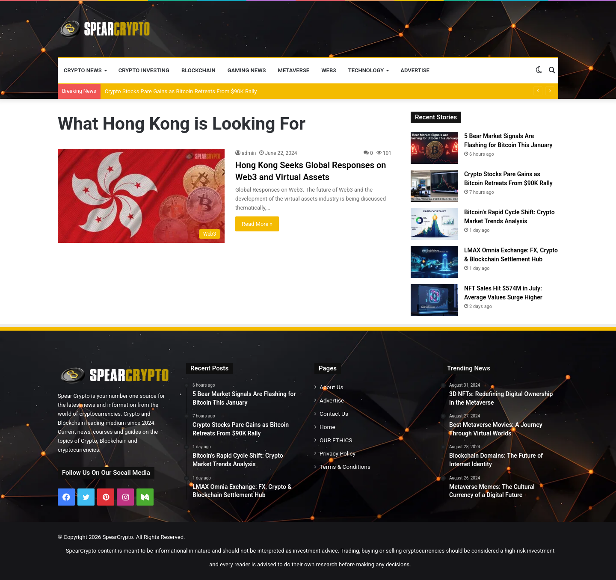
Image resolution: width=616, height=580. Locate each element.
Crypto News (83, 70)
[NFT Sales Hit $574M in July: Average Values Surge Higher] (434, 300)
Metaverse (294, 70)
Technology (366, 70)
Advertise (414, 70)
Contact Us (334, 413)
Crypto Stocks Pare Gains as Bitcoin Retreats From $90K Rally (181, 91)
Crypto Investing (143, 70)
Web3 (328, 70)
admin (249, 153)
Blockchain (198, 70)
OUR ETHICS (336, 440)
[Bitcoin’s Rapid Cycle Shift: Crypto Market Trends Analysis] (434, 224)
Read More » (257, 224)
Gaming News (247, 70)
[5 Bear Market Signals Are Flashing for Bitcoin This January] (434, 148)
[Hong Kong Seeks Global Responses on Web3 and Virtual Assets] (141, 196)
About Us (332, 387)
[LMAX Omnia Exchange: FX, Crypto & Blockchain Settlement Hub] (434, 262)
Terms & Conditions (345, 466)
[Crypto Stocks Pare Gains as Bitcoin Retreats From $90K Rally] (434, 186)
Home (327, 426)
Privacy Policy (337, 453)
